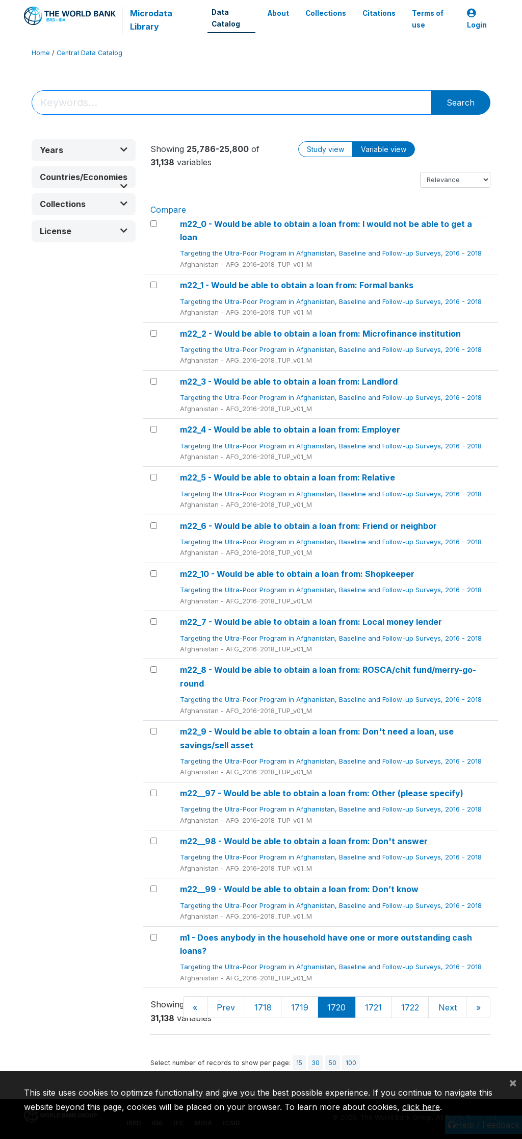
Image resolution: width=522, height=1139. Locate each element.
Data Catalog (226, 18)
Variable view (383, 149)
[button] (83, 150)
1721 (373, 1007)
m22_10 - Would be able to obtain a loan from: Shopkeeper (297, 574)
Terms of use (427, 19)
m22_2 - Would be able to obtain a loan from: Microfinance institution (320, 333)
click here (421, 1107)
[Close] (513, 1082)
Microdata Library (151, 20)
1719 (299, 1007)
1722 (410, 1007)
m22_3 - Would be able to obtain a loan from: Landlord (289, 381)
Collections (325, 13)
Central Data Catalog (89, 53)
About (278, 13)
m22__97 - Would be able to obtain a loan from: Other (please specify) (321, 793)
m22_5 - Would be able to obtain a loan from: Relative (287, 477)
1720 (336, 1007)
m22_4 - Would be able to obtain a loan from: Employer (290, 429)
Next (447, 1007)
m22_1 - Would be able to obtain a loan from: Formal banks (296, 285)
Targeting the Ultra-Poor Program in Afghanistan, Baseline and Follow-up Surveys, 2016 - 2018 (332, 253)
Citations (379, 13)
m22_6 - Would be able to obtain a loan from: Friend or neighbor (308, 526)
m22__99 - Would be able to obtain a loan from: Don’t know (299, 889)
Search (461, 102)
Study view (325, 149)
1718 (263, 1007)
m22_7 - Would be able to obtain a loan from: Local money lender (311, 622)
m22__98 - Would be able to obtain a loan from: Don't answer (304, 841)
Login (477, 19)
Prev (226, 1007)
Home (41, 53)
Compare (168, 210)
